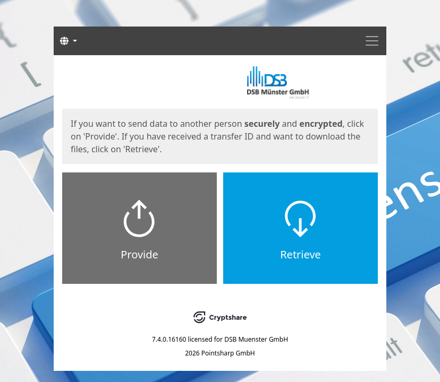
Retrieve (300, 254)
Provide (139, 254)
